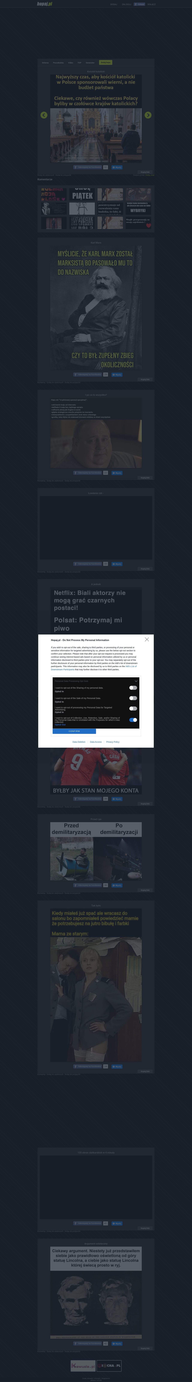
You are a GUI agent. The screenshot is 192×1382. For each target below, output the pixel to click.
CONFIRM (74, 731)
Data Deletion (79, 742)
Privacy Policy (112, 742)
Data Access (96, 742)
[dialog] (96, 691)
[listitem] (96, 681)
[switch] (133, 688)
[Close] (148, 640)
